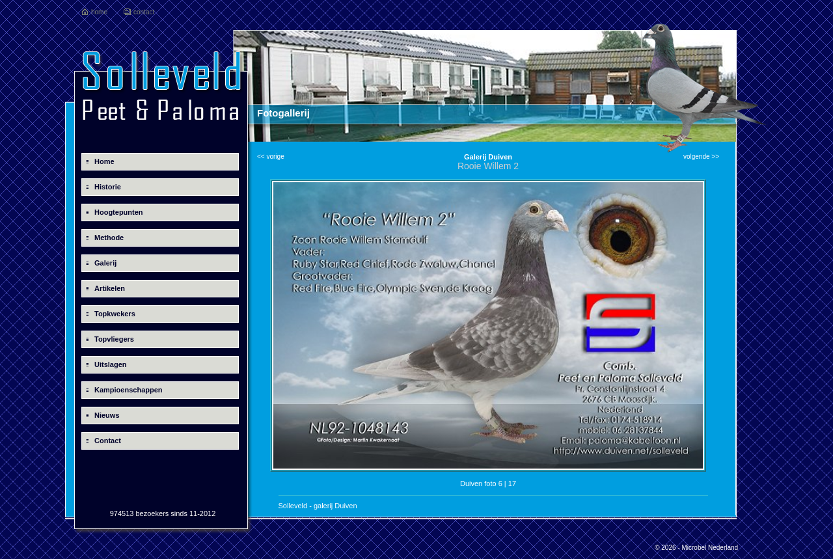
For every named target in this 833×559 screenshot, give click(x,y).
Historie (107, 187)
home (99, 12)
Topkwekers (114, 314)
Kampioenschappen (128, 390)
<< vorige (270, 156)
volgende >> (701, 156)
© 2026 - (668, 547)
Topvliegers (114, 339)
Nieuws (107, 415)
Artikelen (109, 288)
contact (143, 12)
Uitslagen (110, 364)
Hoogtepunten (118, 212)
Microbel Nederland (709, 547)
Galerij (105, 263)
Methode (109, 237)
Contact (107, 440)
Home (104, 161)
